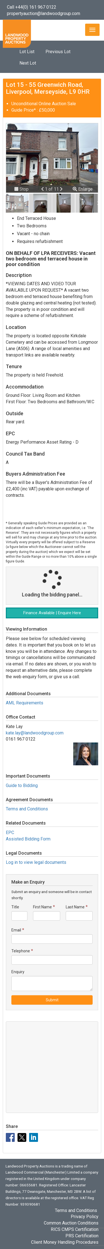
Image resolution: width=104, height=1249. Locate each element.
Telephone (20, 951)
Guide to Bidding (22, 785)
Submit (52, 1000)
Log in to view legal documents (36, 862)
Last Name (75, 907)
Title (15, 907)
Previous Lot (57, 51)
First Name (42, 907)
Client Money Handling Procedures (64, 1242)
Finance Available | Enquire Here (52, 612)
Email (16, 930)
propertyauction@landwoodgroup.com (43, 13)
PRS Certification (81, 1235)
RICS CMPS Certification (74, 1229)
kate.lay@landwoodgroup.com (35, 733)
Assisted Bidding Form (28, 839)
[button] (43, 189)
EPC (10, 832)
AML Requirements (24, 702)
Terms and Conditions (27, 809)
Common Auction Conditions (71, 1223)
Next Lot (27, 63)
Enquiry (17, 972)
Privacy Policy (84, 1216)
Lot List (26, 51)
